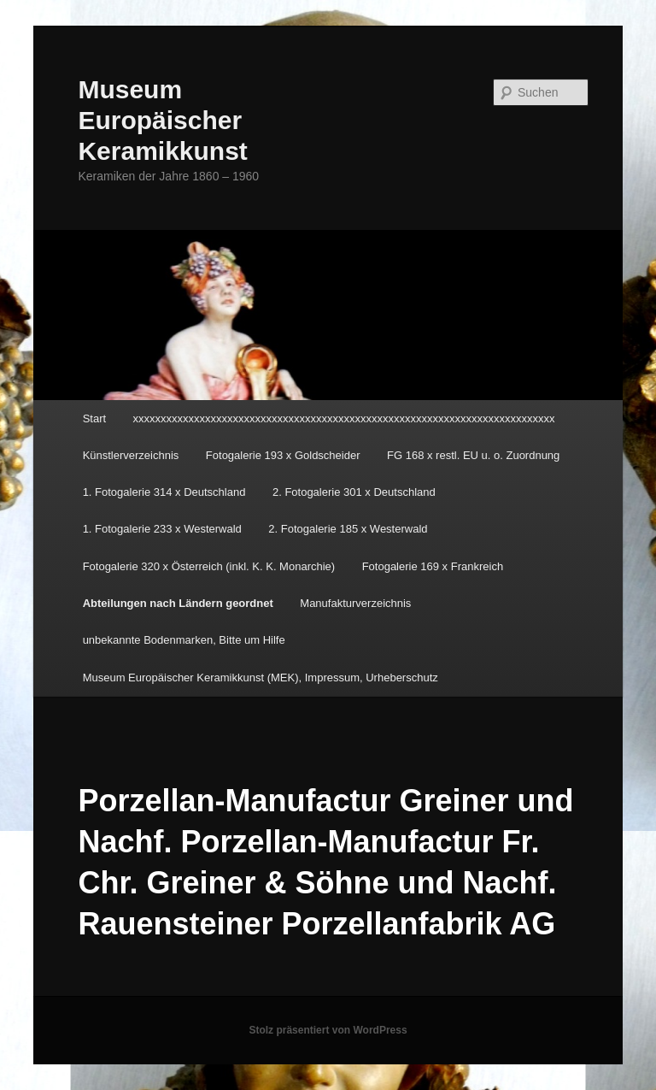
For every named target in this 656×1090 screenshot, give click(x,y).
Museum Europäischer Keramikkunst (162, 120)
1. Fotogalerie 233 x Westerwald (162, 528)
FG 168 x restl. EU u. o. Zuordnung (473, 455)
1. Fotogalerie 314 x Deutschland (164, 492)
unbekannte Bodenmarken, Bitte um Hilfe (184, 639)
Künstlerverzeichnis (131, 455)
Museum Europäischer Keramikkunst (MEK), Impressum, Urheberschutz (260, 677)
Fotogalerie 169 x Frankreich (432, 566)
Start (94, 418)
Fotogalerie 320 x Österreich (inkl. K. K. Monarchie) (209, 566)
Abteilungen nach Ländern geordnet (178, 603)
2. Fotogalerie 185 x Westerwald (347, 528)
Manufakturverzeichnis (355, 603)
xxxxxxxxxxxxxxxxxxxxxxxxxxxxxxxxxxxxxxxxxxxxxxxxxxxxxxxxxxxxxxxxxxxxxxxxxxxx (344, 418)
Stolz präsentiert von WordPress (328, 1030)
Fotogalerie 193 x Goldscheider (283, 455)
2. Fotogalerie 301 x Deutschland (354, 492)
